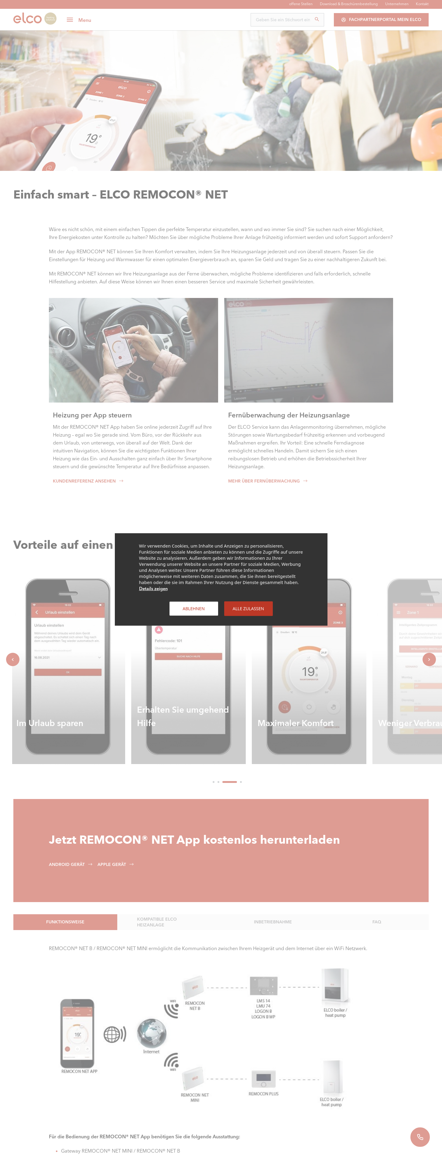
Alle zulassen (248, 608)
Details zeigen (153, 588)
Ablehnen (194, 608)
